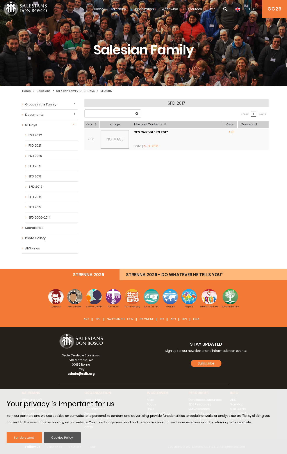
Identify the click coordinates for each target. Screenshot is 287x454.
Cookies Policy (62, 437)
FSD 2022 (35, 135)
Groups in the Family (40, 104)
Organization (144, 9)
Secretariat (34, 228)
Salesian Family (67, 91)
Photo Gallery (35, 238)
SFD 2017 (106, 91)
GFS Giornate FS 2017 (151, 132)
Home (98, 9)
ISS (162, 319)
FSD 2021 (35, 145)
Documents (34, 114)
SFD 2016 (35, 197)
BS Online (147, 319)
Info (213, 9)
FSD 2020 (35, 156)
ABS (173, 319)
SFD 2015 (35, 207)
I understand (24, 437)
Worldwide (170, 9)
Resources (194, 9)
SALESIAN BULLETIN (120, 319)
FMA (196, 319)
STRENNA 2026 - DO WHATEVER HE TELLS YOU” (174, 275)
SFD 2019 (35, 166)
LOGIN (252, 9)
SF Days (89, 91)
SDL (98, 319)
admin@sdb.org (81, 374)
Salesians (118, 9)
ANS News (32, 248)
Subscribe (206, 363)
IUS (184, 319)
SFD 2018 (35, 176)
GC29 (274, 8)
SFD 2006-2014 (40, 217)
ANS (86, 319)
